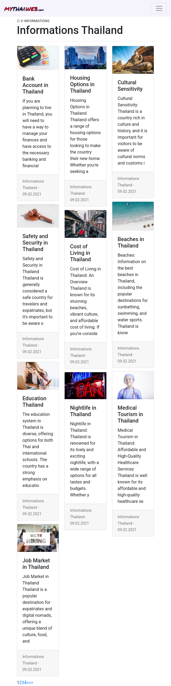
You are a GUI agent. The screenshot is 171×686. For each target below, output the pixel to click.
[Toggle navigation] (159, 8)
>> (31, 682)
